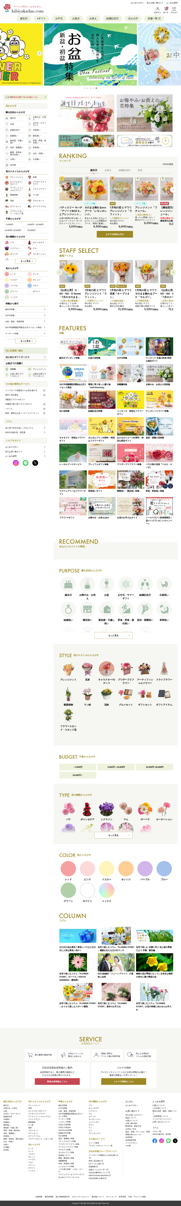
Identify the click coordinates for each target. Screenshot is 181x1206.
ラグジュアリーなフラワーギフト (71, 1174)
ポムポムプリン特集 (66, 1152)
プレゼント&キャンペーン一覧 (100, 1145)
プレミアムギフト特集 (67, 1141)
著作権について (98, 1197)
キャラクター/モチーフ (37, 1111)
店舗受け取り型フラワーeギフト (25, 404)
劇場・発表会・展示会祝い (13, 1139)
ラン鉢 (31, 1125)
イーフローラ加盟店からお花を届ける (25, 390)
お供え (93, 18)
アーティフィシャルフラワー (39, 1116)
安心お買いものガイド (134, 1115)
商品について (130, 1118)
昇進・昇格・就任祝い (12, 1130)
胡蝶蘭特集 (62, 1161)
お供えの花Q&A (64, 1127)
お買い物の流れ (131, 1123)
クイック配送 (94, 1143)
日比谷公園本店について (99, 1172)
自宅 (140, 170)
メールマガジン (131, 1143)
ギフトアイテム (34, 1136)
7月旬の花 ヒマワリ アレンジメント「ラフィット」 (121, 211)
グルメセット (33, 1130)
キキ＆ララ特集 (64, 1150)
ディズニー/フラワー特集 (68, 1147)
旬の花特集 (62, 1136)
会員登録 (128, 1137)
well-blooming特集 (65, 1130)
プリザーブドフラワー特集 (68, 1144)
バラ (90, 1105)
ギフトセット (33, 1133)
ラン (90, 1128)
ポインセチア (94, 1108)
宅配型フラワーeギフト (15, 399)
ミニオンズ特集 (64, 1122)
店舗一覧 (154, 18)
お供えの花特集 (64, 1125)
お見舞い (6, 1147)
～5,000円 (77, 767)
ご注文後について (159, 1108)
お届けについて (131, 1120)
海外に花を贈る (25, 395)
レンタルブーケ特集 (66, 1166)
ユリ (90, 1130)
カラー (91, 1125)
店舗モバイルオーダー (98, 1170)
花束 (30, 1108)
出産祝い (6, 1119)
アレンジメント (34, 1105)
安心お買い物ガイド (155, 3)
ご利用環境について (160, 1116)
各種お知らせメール (133, 1134)
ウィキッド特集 (64, 1119)
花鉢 (30, 1128)
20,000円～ (78, 775)
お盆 (5, 1111)
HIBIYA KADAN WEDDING (100, 1175)
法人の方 (133, 18)
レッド (31, 1148)
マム (90, 1114)
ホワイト (31, 1168)
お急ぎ (76, 18)
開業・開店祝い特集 (66, 1158)
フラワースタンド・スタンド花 (40, 1139)
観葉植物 (31, 1122)
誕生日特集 (62, 1105)
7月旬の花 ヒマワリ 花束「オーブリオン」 (121, 294)
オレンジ (31, 1157)
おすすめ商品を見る (115, 234)
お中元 (59, 18)
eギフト (41, 18)
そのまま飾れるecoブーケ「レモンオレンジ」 (96, 211)
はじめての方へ (137, 3)
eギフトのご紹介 (96, 1164)
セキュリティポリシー (80, 1197)
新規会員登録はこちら (57, 1081)
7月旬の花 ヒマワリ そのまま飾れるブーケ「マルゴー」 (146, 294)
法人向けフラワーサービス (68, 1177)
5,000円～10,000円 (116, 767)
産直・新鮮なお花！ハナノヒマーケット (25, 413)
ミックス (31, 1171)
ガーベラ (92, 1116)
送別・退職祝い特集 (66, 1138)
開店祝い (6, 1125)
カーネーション (95, 1119)
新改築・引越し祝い (11, 1128)
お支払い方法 (130, 1129)
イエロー (31, 1154)
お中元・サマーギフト (12, 1114)
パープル (31, 1159)
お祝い (6, 1144)
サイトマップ (111, 1197)
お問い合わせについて (161, 1122)
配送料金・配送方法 (133, 1126)
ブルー (31, 1162)
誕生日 (24, 18)
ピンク (31, 1151)
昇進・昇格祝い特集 (66, 1163)
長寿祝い (6, 1136)
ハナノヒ (25, 409)
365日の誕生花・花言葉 (15, 432)
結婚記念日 (112, 18)
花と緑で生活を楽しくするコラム (19, 428)
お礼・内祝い (8, 1141)
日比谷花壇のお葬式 (98, 1178)
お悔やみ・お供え (10, 1108)
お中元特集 (62, 1108)
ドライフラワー (34, 1119)
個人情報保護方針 (63, 1197)
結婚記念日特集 (64, 1133)
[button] (84, 88)
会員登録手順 (130, 1140)
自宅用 (6, 1150)
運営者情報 (49, 1197)
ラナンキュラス (95, 1133)
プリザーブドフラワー (37, 1114)
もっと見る (113, 635)
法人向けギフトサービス (18, 357)
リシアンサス (94, 1122)
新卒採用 (122, 1197)
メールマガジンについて (162, 1119)
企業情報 (38, 1197)
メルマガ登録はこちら (124, 1081)
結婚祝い (6, 1122)
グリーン (31, 1165)
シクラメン (93, 1111)
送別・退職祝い (9, 1133)
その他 (128, 1145)
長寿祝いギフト (64, 1155)
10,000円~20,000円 (155, 767)
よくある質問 (172, 3)
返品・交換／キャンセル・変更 (137, 1132)
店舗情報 (93, 1166)
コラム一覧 (156, 1131)
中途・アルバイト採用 (137, 1197)
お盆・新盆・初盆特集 (67, 1111)
